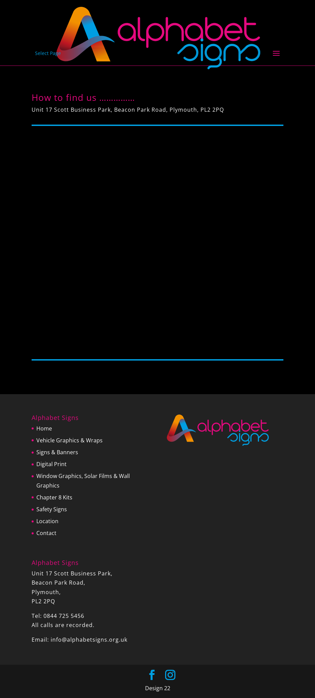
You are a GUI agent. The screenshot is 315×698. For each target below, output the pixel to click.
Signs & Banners (57, 452)
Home (44, 428)
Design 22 (157, 688)
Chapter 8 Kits (54, 497)
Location (47, 521)
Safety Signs (51, 509)
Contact (46, 533)
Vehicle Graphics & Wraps (69, 440)
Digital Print (51, 464)
